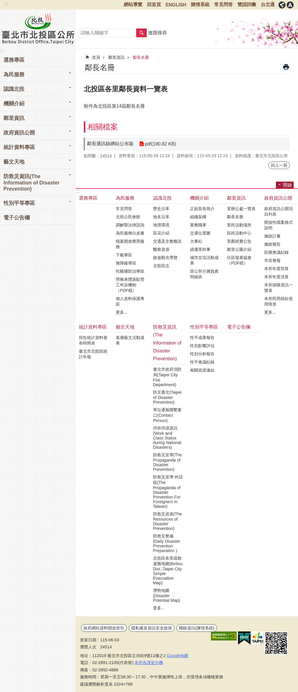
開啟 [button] (287, 184)
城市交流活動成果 (204, 260)
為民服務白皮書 (130, 233)
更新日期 (88, 640)
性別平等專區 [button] (19, 203)
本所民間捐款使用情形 (278, 301)
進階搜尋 (157, 32)
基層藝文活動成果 (130, 340)
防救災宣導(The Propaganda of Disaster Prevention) (167, 462)
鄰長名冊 (141, 57)
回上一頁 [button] (279, 165)
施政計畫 (272, 236)
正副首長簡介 (202, 208)
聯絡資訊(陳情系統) (196, 628)
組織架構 (198, 216)
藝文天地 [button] (13, 162)
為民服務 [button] (13, 74)
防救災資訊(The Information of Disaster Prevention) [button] (31, 182)
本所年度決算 (276, 276)
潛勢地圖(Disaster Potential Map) (166, 595)
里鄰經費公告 (239, 241)
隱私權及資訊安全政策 (151, 628)
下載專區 (124, 255)
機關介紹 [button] (13, 104)
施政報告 (272, 244)
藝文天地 (125, 326)
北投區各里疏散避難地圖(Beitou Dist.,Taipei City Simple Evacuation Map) (168, 570)
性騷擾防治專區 (130, 271)
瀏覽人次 (88, 647)
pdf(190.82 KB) (160, 143)
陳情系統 (200, 4)
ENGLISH (176, 4)
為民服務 (125, 198)
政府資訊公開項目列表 (278, 211)
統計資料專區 (93, 326)
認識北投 (162, 198)
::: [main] (86, 55)
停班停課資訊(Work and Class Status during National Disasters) (167, 438)
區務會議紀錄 (276, 252)
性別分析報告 (202, 354)
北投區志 (161, 265)
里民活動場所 (239, 225)
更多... (121, 312)
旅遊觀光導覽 (165, 257)
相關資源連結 (202, 370)
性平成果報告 (202, 337)
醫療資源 (161, 249)
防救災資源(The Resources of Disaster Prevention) (167, 521)
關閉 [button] (282, 4)
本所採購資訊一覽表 (278, 288)
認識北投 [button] (13, 89)
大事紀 (196, 241)
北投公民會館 (128, 216)
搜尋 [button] (141, 33)
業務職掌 (198, 225)
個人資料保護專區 (130, 301)
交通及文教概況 (167, 241)
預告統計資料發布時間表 (93, 340)
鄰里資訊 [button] (13, 118)
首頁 (96, 57)
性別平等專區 (204, 326)
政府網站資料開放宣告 (104, 628)
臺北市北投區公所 (38, 28)
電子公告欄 (16, 218)
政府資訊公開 (278, 198)
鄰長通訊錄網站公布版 (110, 143)
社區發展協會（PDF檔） (239, 260)
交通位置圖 (200, 233)
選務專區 (13, 60)
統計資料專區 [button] (19, 147)
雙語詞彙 (246, 4)
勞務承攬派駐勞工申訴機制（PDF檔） (130, 285)
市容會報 (272, 260)
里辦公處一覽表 (241, 208)
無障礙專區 (126, 263)
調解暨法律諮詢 (130, 225)
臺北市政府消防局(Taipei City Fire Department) (167, 377)
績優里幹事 (200, 249)
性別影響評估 (202, 345)
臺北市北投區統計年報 (93, 354)
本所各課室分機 (148, 662)
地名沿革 (161, 216)
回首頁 (154, 4)
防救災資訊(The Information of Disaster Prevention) (167, 342)
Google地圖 (177, 655)
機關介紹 (199, 198)
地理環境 (161, 225)
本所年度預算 (276, 268)
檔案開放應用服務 (130, 244)
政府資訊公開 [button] (19, 133)
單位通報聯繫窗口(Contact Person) (167, 415)
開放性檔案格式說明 (278, 225)
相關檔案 (103, 127)
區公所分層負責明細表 (204, 274)
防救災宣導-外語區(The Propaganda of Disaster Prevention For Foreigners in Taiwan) (168, 492)
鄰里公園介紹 (239, 249)
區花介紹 (161, 233)
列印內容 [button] (286, 67)
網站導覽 (133, 4)
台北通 (268, 4)
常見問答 (223, 4)
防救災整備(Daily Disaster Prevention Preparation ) (166, 543)
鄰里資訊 (116, 57)
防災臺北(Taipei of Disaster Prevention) (167, 397)
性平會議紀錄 (202, 362)
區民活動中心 (239, 233)
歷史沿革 (161, 208)
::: (6, 3)
